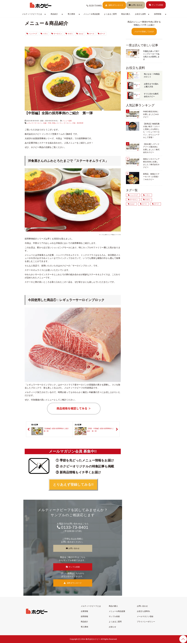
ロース (90, 34)
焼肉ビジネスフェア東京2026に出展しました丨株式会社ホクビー (151, 163)
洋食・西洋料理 (77, 123)
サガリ (69, 34)
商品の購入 (125, 14)
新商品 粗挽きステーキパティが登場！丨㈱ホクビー (151, 176)
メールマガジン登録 (145, 616)
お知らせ (112, 627)
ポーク (101, 34)
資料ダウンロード (115, 5)
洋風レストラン (57, 123)
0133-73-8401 (95, 6)
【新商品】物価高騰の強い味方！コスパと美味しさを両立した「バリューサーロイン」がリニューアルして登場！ (151, 130)
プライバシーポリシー (146, 622)
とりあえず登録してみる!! (73, 484)
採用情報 (157, 14)
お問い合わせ (136, 5)
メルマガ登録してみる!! (144, 31)
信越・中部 (47, 123)
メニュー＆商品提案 (91, 14)
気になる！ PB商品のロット (152, 75)
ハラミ (44, 34)
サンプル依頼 (157, 5)
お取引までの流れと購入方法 (151, 85)
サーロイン (56, 34)
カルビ (80, 34)
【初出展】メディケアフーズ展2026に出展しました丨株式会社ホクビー (151, 148)
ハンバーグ (31, 34)
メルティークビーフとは (32, 14)
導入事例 (71, 14)
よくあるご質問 (110, 14)
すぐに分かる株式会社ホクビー (151, 95)
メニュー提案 (67, 121)
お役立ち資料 (140, 14)
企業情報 (84, 611)
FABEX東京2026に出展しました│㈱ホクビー (151, 114)
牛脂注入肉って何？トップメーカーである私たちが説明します (151, 55)
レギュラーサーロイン (34, 123)
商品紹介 (54, 14)
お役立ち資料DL (143, 611)
